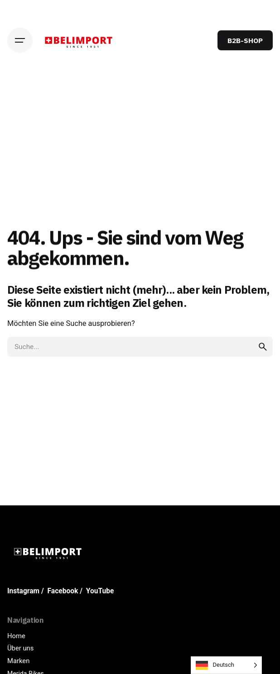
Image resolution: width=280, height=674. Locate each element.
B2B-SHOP (245, 40)
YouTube (100, 591)
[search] (263, 347)
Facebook (63, 591)
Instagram (23, 591)
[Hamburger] (20, 40)
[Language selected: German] (226, 665)
